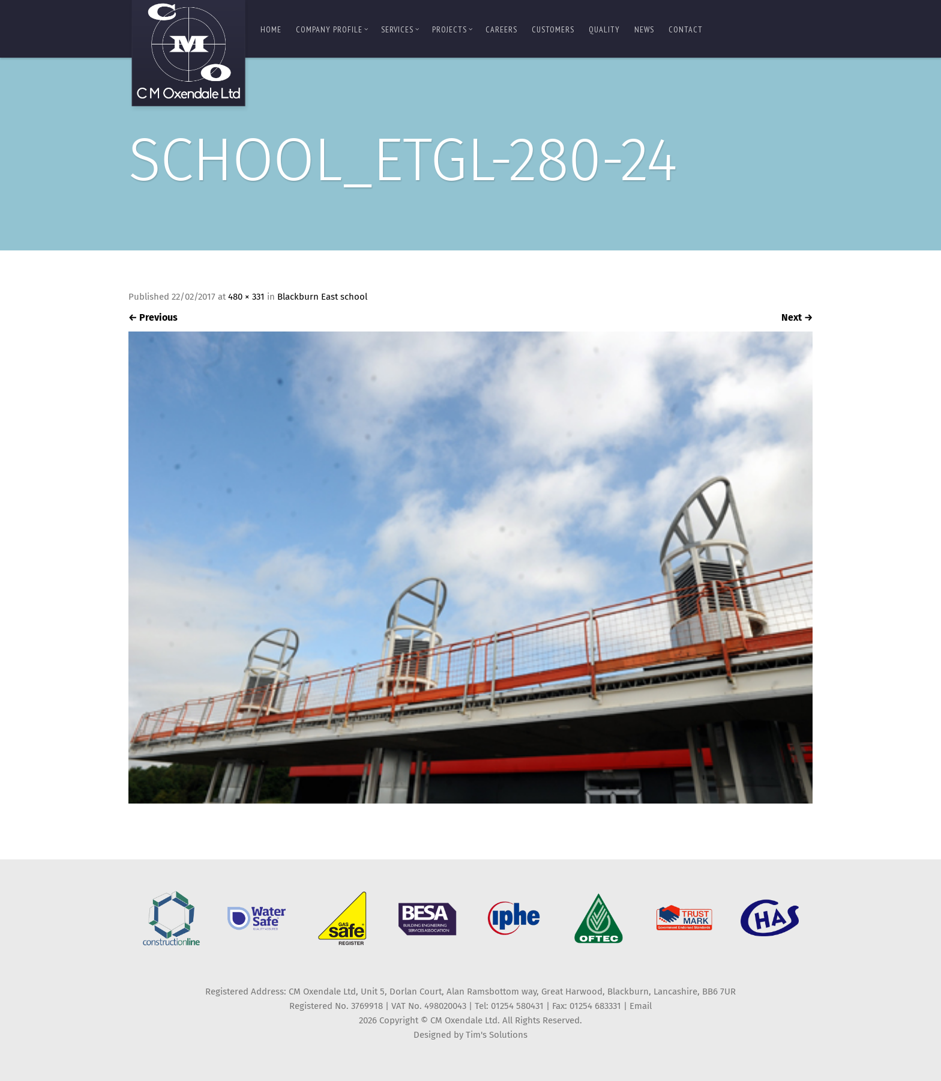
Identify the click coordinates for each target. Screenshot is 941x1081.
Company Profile (332, 29)
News (644, 29)
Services (400, 29)
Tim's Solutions (497, 1034)
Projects (452, 29)
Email (641, 1006)
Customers (553, 29)
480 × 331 (246, 296)
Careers (501, 29)
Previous (153, 317)
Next (797, 317)
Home (270, 29)
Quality (604, 29)
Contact (686, 29)
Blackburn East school (322, 296)
